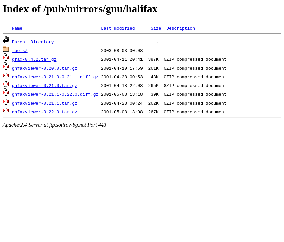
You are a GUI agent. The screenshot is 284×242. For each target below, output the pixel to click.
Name (17, 28)
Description (180, 28)
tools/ (20, 50)
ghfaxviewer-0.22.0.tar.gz (44, 112)
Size (156, 28)
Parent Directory (33, 42)
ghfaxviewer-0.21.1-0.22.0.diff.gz (55, 94)
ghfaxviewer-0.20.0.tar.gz (44, 68)
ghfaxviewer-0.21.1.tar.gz (44, 103)
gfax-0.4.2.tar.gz (34, 59)
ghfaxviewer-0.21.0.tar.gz (44, 85)
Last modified (118, 28)
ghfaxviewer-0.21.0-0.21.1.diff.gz (55, 77)
